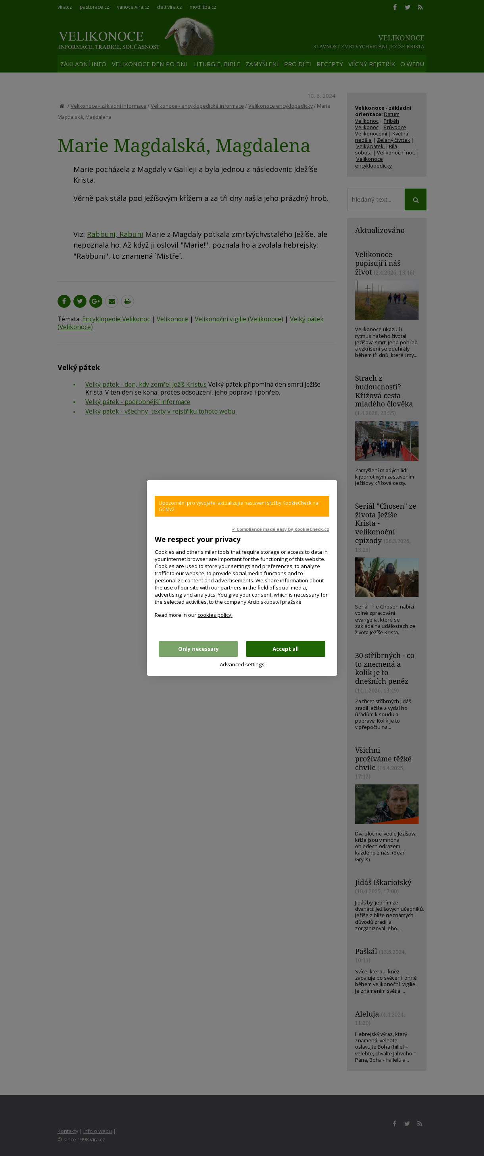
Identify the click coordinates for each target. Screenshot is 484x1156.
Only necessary (198, 648)
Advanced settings (242, 664)
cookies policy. (215, 614)
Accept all (286, 648)
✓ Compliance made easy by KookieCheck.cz (280, 529)
